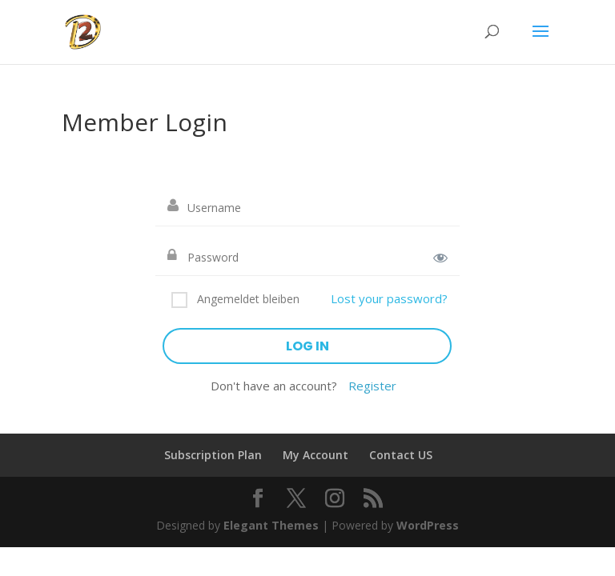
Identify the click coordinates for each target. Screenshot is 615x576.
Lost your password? (389, 298)
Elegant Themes (271, 525)
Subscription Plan (213, 454)
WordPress (427, 525)
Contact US (400, 454)
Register (372, 386)
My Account (315, 454)
